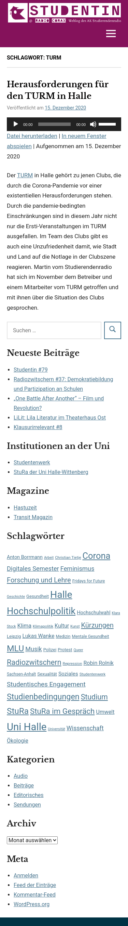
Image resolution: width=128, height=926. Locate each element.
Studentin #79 (31, 369)
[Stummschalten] (93, 124)
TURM (25, 175)
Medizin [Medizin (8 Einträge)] (63, 636)
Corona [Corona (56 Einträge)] (97, 556)
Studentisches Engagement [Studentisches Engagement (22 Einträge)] (46, 684)
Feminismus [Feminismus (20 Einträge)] (77, 568)
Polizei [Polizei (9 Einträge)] (50, 649)
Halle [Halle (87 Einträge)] (61, 594)
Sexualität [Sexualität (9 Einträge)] (47, 674)
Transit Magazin (33, 517)
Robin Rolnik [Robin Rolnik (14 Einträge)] (99, 663)
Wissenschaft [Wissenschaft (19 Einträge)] (85, 728)
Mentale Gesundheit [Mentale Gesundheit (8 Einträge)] (90, 636)
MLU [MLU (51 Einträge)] (15, 648)
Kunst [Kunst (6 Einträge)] (75, 626)
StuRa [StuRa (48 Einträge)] (18, 711)
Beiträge (24, 785)
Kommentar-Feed (35, 894)
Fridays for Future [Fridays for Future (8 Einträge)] (88, 581)
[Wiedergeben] (15, 124)
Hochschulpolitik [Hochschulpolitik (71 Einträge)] (41, 611)
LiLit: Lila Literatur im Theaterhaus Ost (60, 417)
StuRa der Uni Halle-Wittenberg (51, 472)
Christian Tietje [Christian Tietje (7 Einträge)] (68, 557)
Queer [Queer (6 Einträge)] (78, 650)
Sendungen (27, 804)
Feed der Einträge (35, 885)
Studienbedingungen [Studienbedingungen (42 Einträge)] (43, 697)
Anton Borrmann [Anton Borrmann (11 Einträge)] (25, 557)
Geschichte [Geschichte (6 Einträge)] (16, 596)
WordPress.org (31, 904)
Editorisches (29, 795)
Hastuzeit (25, 507)
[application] (64, 124)
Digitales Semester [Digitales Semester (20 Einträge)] (33, 568)
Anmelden (26, 875)
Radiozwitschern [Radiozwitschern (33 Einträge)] (34, 662)
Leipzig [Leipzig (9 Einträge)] (14, 636)
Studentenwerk (32, 462)
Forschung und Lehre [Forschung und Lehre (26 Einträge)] (39, 580)
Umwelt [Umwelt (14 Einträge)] (105, 712)
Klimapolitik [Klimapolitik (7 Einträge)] (43, 626)
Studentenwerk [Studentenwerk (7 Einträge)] (92, 674)
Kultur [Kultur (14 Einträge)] (62, 625)
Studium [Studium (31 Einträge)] (94, 697)
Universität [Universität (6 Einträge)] (56, 729)
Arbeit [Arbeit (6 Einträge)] (49, 557)
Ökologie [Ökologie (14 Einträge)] (17, 740)
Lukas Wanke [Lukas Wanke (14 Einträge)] (38, 636)
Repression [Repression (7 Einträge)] (72, 663)
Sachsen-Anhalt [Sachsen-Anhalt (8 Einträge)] (21, 674)
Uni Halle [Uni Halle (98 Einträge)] (26, 727)
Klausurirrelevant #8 (38, 427)
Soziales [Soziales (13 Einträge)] (68, 674)
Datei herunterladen (32, 135)
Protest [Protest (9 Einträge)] (65, 649)
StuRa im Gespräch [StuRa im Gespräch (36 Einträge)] (62, 711)
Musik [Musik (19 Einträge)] (33, 649)
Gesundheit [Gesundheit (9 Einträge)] (37, 596)
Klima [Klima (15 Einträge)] (24, 625)
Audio (21, 776)
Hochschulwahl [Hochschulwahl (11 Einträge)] (93, 613)
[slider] (54, 124)
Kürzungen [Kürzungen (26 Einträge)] (97, 625)
